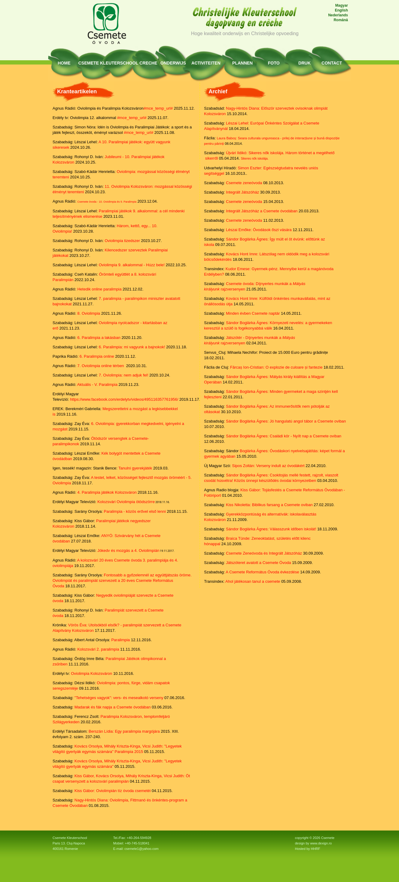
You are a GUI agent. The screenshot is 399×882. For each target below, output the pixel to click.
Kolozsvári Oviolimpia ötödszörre (126, 501)
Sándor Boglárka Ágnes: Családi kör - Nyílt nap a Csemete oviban (283, 436)
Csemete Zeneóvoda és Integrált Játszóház (264, 553)
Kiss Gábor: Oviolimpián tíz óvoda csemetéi (113, 790)
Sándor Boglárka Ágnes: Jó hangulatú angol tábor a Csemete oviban (286, 421)
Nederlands (338, 15)
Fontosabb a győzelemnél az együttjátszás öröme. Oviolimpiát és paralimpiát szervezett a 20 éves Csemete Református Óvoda (122, 580)
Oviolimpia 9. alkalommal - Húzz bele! (132, 265)
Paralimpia (120, 640)
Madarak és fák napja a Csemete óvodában (113, 707)
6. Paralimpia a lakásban (98, 337)
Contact (331, 63)
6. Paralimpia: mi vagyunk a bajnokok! (132, 347)
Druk (304, 63)
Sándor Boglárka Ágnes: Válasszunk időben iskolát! (271, 529)
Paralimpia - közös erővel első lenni (135, 511)
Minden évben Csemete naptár (253, 313)
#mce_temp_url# (158, 108)
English (341, 10)
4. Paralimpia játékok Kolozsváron (107, 492)
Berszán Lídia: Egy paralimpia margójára (124, 731)
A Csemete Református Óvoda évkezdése (262, 572)
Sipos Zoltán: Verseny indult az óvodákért (268, 465)
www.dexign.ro (321, 843)
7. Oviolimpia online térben (100, 365)
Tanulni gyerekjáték (135, 468)
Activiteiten (206, 63)
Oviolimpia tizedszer (122, 240)
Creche (148, 63)
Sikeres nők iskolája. (254, 158)
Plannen (242, 63)
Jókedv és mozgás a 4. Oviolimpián (128, 550)
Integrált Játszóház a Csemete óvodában (262, 211)
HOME (64, 63)
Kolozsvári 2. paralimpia (98, 649)
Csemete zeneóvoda (244, 183)
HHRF (315, 848)
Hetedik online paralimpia (99, 289)
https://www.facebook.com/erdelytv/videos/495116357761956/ (124, 399)
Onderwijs (173, 63)
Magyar (341, 5)
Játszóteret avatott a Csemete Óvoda (258, 562)
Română (341, 20)
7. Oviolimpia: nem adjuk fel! (123, 375)
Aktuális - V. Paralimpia (97, 384)
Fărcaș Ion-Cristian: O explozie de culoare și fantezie (276, 367)
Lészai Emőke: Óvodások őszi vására (259, 229)
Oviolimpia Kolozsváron (91, 673)
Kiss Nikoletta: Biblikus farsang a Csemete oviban (269, 504)
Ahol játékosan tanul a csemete (252, 581)
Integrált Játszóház (242, 192)
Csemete (88, 63)
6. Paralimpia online (96, 356)
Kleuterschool (119, 63)
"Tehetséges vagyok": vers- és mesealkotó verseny (119, 697)
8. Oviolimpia (88, 313)
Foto (274, 63)
